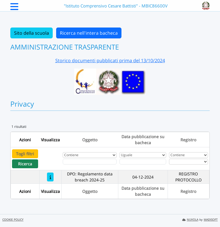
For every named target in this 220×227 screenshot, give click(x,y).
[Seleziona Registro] (188, 162)
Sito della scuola (31, 33)
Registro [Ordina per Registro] (188, 139)
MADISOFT (211, 220)
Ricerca (25, 164)
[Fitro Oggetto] (90, 162)
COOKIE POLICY (12, 220)
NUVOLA (190, 220)
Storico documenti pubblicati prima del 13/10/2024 (110, 60)
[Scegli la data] (142, 162)
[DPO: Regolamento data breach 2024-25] (50, 177)
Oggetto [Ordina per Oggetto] (89, 139)
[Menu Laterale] (14, 8)
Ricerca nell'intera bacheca (89, 33)
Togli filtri (25, 153)
